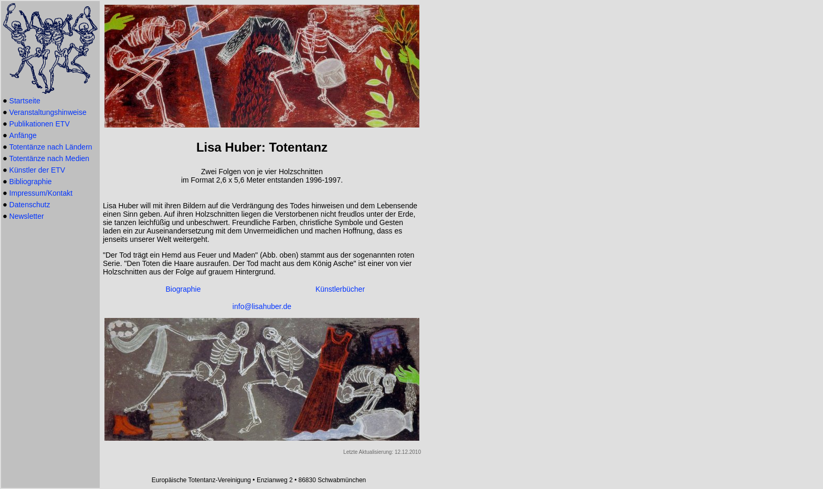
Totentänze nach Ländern (50, 147)
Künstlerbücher (340, 289)
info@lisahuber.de (262, 306)
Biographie (183, 289)
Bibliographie (30, 181)
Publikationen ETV (39, 124)
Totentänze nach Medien (49, 158)
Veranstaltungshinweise (48, 112)
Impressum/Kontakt (41, 193)
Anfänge (23, 135)
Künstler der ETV (37, 170)
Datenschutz (29, 204)
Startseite (24, 101)
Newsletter (26, 216)
